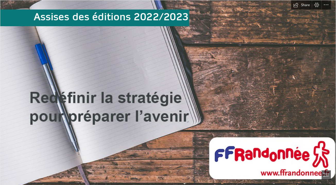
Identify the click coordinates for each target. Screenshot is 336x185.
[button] (301, 5)
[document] (168, 92)
